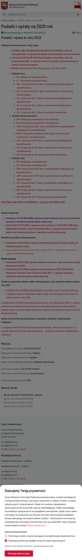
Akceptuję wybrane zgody (18, 553)
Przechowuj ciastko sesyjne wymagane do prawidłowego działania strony (40, 535)
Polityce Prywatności (35, 525)
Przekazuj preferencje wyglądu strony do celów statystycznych (35, 540)
